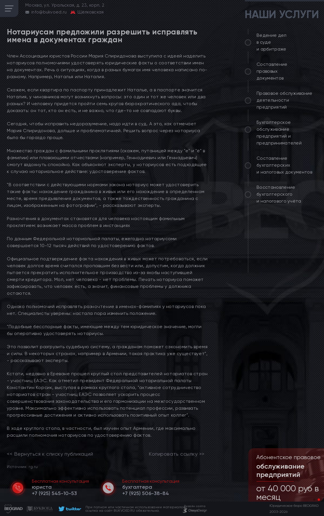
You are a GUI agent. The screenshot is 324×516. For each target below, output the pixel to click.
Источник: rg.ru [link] (22, 466)
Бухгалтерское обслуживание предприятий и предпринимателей (279, 133)
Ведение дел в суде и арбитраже (272, 42)
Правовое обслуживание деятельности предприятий (285, 100)
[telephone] (54, 493)
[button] (314, 499)
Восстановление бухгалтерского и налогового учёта (279, 194)
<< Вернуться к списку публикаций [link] (50, 454)
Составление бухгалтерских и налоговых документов (284, 165)
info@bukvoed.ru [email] (49, 12)
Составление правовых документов (272, 71)
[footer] (69, 508)
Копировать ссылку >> (177, 454)
